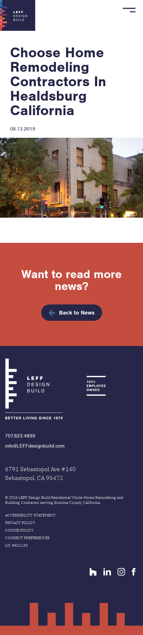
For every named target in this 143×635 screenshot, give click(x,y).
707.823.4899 (20, 436)
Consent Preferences (27, 537)
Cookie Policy (19, 530)
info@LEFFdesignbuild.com (34, 446)
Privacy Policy (20, 522)
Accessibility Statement (30, 515)
